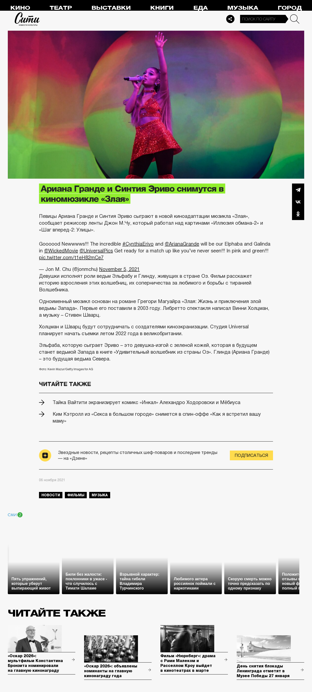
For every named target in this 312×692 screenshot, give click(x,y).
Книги (162, 8)
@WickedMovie (61, 250)
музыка (100, 495)
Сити (27, 19)
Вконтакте (298, 202)
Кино (20, 8)
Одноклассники (298, 214)
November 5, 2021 (119, 269)
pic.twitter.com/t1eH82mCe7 (71, 257)
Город (290, 8)
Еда (200, 8)
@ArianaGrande (182, 244)
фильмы (75, 495)
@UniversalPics (96, 250)
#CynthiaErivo (138, 244)
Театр (60, 8)
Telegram (298, 190)
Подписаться (251, 455)
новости (50, 495)
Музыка (242, 8)
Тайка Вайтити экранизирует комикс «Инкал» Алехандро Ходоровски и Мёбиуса (146, 402)
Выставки (111, 8)
